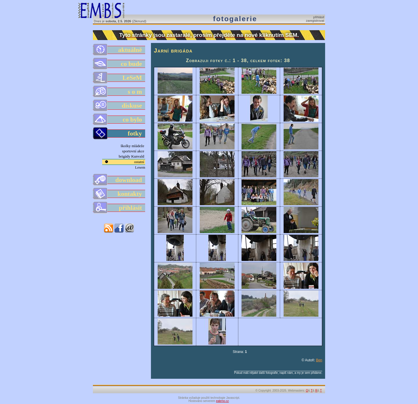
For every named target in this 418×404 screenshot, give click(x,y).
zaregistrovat (315, 20)
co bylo (119, 120)
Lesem (140, 167)
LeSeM (119, 78)
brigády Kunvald (132, 156)
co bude (119, 64)
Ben (319, 360)
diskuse (119, 106)
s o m (119, 92)
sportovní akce (133, 151)
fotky (119, 133)
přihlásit (318, 17)
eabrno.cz (222, 401)
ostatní (139, 162)
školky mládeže (133, 146)
